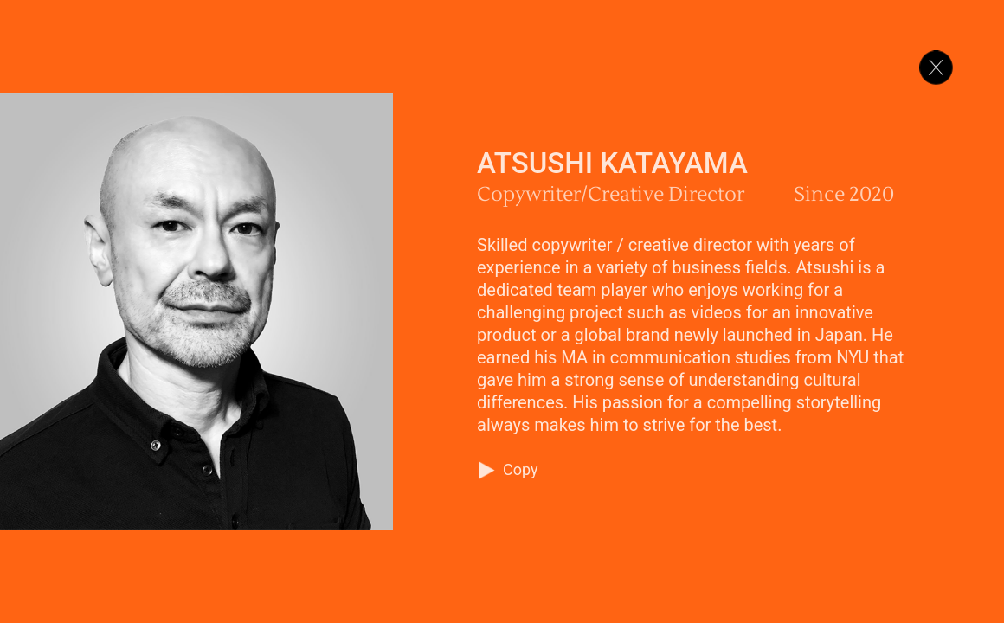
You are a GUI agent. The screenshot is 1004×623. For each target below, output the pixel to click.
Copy (520, 469)
